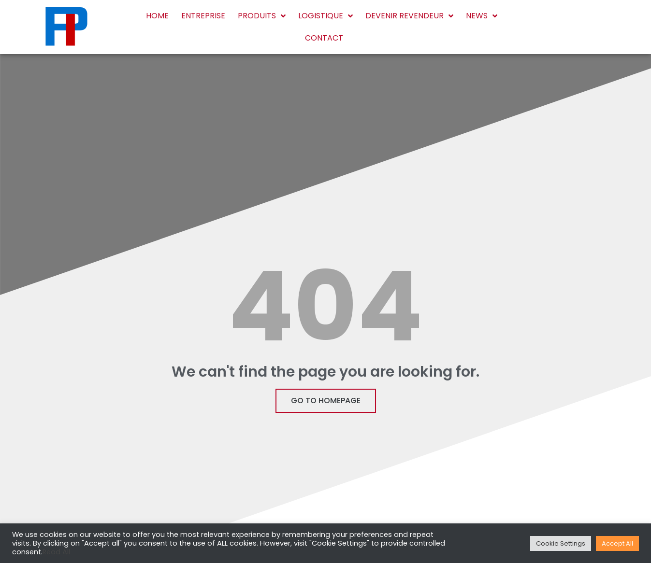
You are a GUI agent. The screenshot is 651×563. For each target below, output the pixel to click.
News (481, 16)
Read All (56, 552)
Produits (262, 16)
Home (157, 15)
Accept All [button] (617, 543)
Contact (324, 37)
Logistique (325, 16)
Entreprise (203, 15)
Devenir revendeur (409, 16)
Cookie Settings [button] (560, 543)
